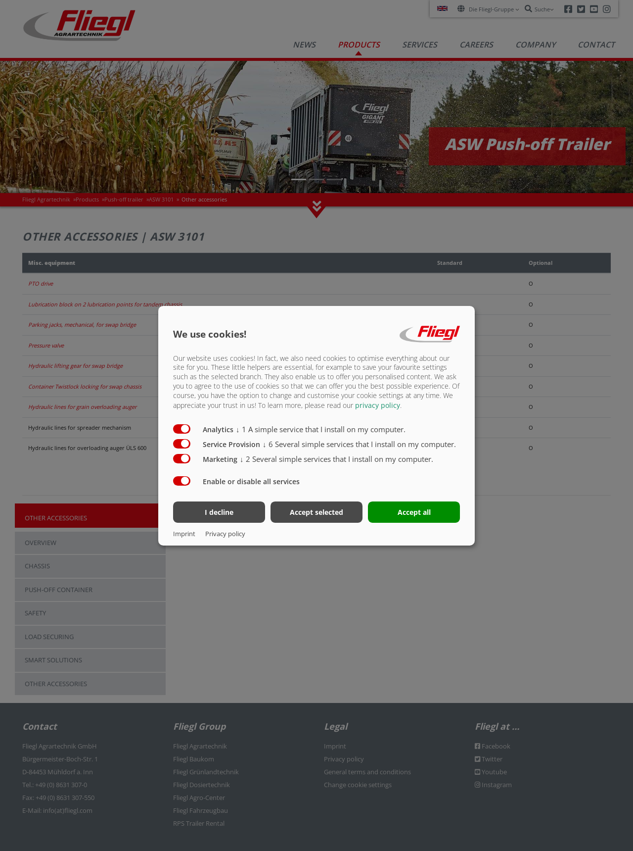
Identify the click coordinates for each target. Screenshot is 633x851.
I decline (219, 512)
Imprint (184, 533)
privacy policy (377, 405)
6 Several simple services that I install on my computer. (359, 444)
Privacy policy (225, 533)
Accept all (414, 512)
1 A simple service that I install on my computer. (321, 429)
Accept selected (316, 512)
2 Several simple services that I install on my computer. (336, 459)
